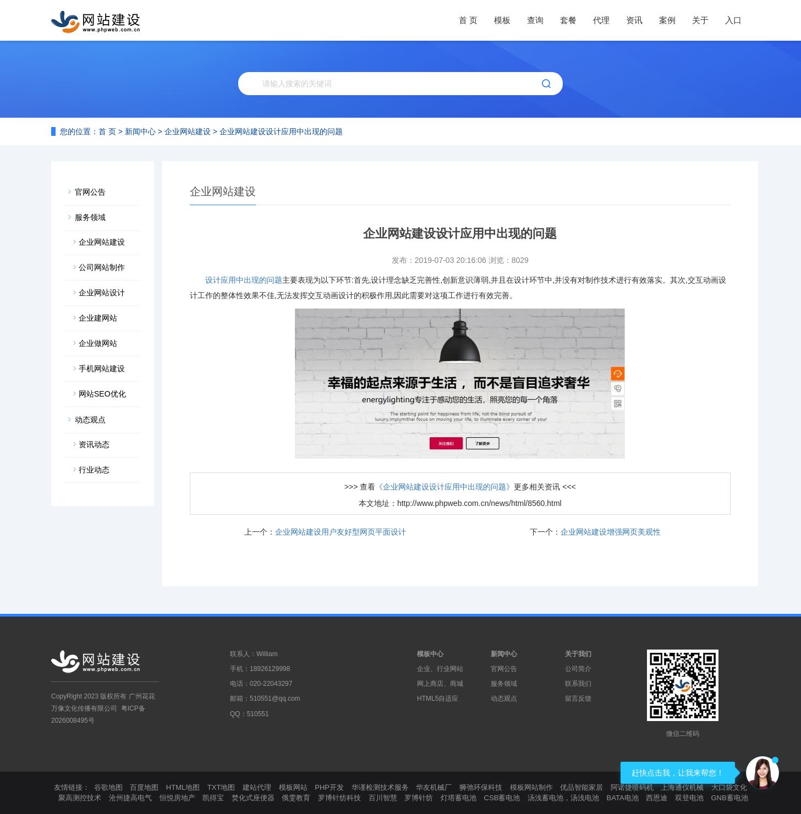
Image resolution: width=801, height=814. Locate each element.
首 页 (468, 20)
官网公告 (90, 192)
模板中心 (430, 654)
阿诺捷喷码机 (632, 787)
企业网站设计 (102, 292)
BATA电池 (623, 798)
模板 (502, 20)
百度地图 (144, 787)
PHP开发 (329, 787)
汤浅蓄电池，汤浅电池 (563, 798)
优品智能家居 (581, 787)
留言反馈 (578, 698)
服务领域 (90, 217)
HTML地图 (183, 787)
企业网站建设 (187, 131)
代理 (601, 20)
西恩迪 (656, 798)
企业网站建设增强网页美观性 (611, 531)
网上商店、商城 (440, 684)
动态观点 (90, 419)
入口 (733, 20)
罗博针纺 (418, 798)
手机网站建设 (102, 368)
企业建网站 (98, 318)
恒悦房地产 (177, 798)
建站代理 (257, 787)
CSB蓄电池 (502, 798)
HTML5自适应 (437, 698)
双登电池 (689, 798)
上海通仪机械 (682, 787)
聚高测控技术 (79, 798)
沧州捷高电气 (130, 798)
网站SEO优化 (102, 393)
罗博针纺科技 (339, 798)
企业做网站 (98, 343)
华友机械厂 (434, 787)
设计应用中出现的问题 (243, 280)
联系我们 (578, 684)
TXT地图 (221, 787)
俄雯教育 (296, 798)
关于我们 (578, 654)
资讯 (634, 20)
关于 (700, 20)
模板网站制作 (531, 787)
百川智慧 (383, 798)
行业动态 (94, 469)
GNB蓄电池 (729, 798)
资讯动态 (94, 444)
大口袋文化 (729, 787)
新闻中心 (140, 131)
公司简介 (578, 669)
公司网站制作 (102, 267)
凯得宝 (213, 798)
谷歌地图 (108, 787)
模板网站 (293, 787)
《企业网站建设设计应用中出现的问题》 (444, 486)
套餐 (568, 20)
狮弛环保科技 (480, 787)
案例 (667, 20)
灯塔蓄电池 (458, 798)
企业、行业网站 (440, 669)
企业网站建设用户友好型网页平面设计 (340, 531)
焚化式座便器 (253, 798)
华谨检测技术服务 (380, 787)
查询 (535, 20)
